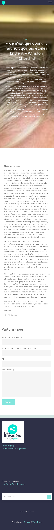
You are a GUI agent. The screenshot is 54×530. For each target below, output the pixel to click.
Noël (8, 315)
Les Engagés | (8, 446)
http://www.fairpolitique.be (13, 484)
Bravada (26, 522)
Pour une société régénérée (14, 449)
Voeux (14, 315)
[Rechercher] (49, 497)
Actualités (26, 39)
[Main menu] (50, 3)
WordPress (37, 522)
